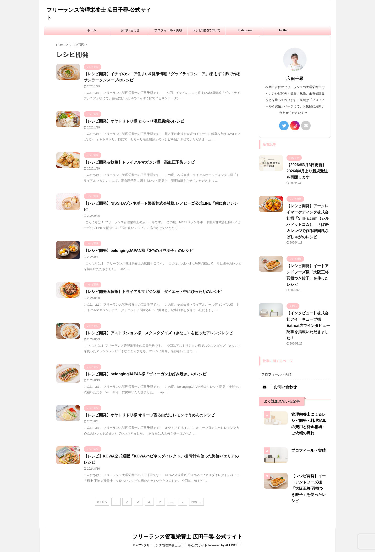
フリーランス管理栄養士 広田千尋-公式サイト (187, 537)
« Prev (102, 502)
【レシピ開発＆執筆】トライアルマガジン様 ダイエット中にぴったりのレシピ (152, 292)
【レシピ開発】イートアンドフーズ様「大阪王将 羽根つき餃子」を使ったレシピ (308, 488)
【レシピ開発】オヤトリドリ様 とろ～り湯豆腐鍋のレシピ (134, 121)
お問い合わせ (130, 30)
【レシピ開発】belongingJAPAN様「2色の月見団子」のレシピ (138, 251)
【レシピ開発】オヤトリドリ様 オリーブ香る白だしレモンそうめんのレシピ (149, 415)
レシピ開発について (207, 30)
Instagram (245, 30)
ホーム (91, 30)
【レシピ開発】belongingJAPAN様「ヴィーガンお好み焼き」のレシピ (145, 374)
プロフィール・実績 (276, 374)
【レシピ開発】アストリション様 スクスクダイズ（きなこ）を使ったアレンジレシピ (158, 333)
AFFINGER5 (233, 545)
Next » (196, 502)
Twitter (283, 30)
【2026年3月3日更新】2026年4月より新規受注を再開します (307, 171)
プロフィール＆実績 (168, 30)
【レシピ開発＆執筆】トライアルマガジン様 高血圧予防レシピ (139, 162)
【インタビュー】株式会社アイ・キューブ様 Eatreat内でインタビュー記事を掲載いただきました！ (308, 325)
